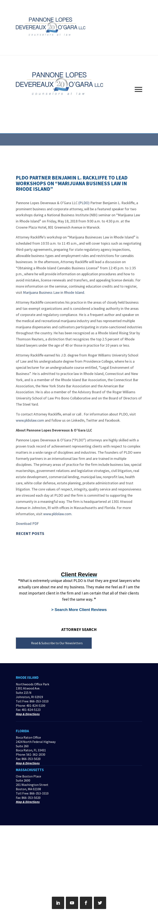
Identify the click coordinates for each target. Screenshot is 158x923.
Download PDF (27, 523)
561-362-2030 (35, 754)
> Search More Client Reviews (79, 609)
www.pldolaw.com (30, 420)
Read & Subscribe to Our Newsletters (57, 643)
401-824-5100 (35, 705)
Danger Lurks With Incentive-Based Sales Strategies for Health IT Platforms (44, 554)
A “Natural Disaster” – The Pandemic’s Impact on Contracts (42, 546)
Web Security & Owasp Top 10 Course (41, 540)
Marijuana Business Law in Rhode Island (53, 292)
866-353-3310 (39, 701)
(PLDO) (83, 202)
